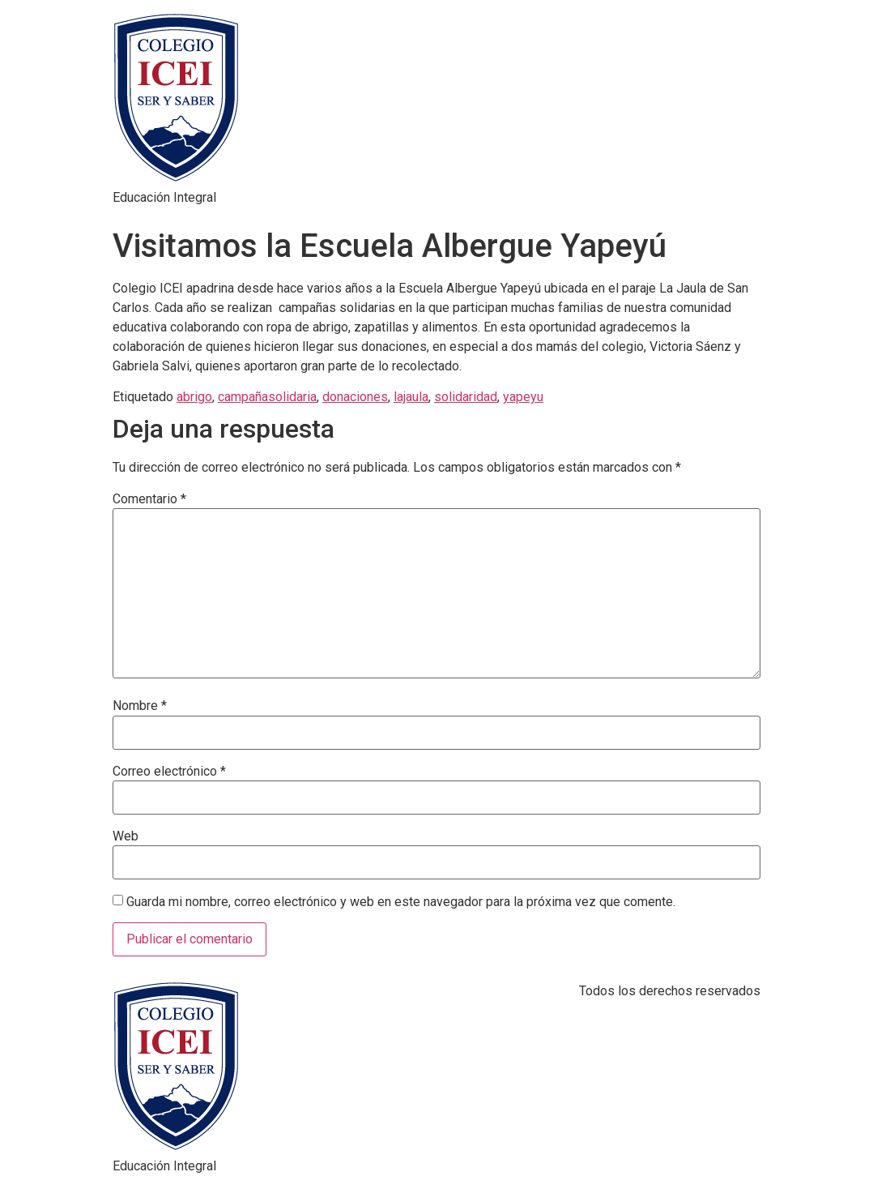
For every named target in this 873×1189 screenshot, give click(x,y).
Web (125, 836)
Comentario (149, 499)
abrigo (194, 396)
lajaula (411, 396)
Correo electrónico (169, 771)
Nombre (140, 705)
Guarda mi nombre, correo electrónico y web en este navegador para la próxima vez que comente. (400, 902)
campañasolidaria (267, 396)
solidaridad (465, 396)
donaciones (355, 396)
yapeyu (523, 396)
